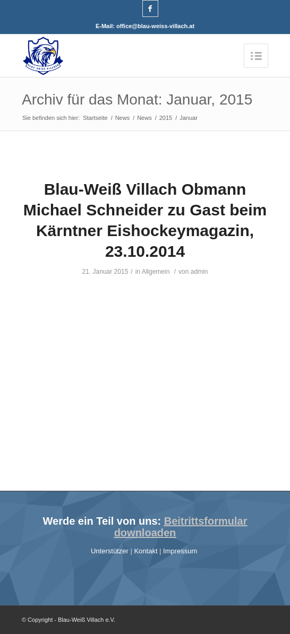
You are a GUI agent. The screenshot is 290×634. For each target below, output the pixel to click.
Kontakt (146, 551)
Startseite (95, 118)
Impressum (181, 551)
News (122, 118)
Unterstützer (110, 551)
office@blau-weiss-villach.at (155, 26)
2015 (165, 118)
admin (199, 271)
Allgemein (156, 271)
